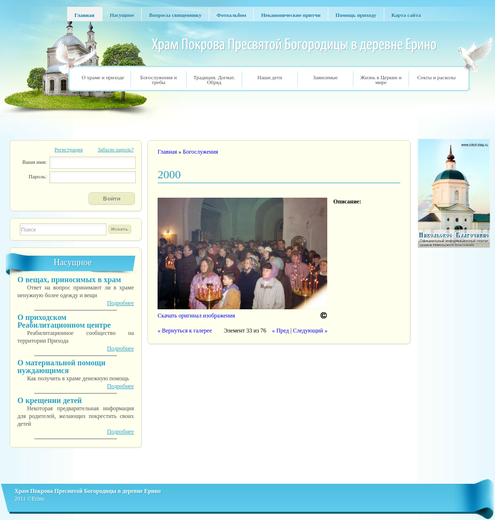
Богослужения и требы (158, 80)
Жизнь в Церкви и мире (380, 80)
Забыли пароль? (116, 149)
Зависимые (325, 77)
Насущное (72, 262)
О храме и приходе (103, 77)
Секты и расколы (436, 77)
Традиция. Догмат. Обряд (214, 80)
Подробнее (120, 303)
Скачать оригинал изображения (196, 315)
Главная (167, 151)
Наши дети (269, 77)
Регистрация (69, 149)
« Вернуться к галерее (185, 330)
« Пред (280, 330)
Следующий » (310, 330)
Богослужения (200, 151)
